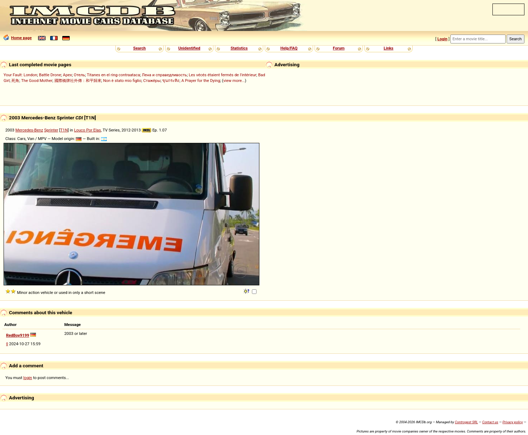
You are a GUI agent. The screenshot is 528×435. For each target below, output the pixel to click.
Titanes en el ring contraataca (113, 74)
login (27, 377)
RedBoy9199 (17, 335)
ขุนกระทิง (170, 80)
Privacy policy (512, 422)
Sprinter (51, 130)
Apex (67, 74)
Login (442, 38)
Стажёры (152, 80)
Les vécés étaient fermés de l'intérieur (223, 74)
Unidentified (189, 48)
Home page (18, 37)
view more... (234, 80)
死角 (15, 80)
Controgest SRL (466, 422)
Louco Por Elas (87, 130)
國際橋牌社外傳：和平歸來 (77, 80)
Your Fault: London (20, 74)
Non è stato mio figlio (122, 80)
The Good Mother (37, 80)
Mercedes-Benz (29, 130)
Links (388, 48)
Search (139, 48)
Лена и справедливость (164, 74)
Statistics (239, 48)
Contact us (490, 422)
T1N (64, 130)
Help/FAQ (288, 48)
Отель (79, 74)
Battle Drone (50, 74)
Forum (339, 48)
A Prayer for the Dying (200, 80)
